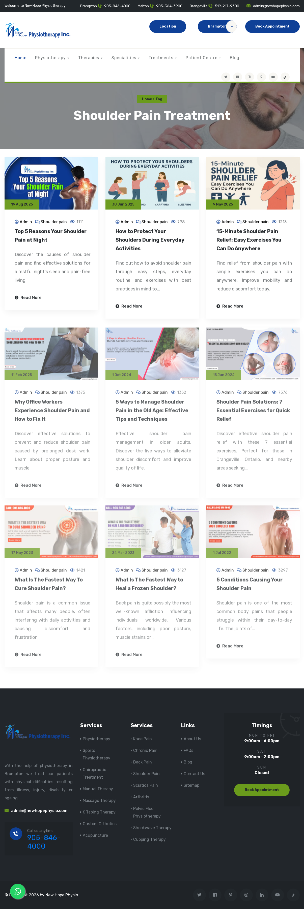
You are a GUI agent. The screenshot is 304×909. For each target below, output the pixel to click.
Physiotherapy (50, 57)
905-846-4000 (117, 6)
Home (20, 57)
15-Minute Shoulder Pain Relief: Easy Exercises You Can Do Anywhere (249, 240)
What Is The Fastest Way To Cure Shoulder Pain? (49, 586)
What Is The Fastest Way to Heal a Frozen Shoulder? (149, 586)
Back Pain (142, 762)
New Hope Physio (61, 895)
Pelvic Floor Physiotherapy (147, 812)
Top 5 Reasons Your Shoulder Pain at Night (51, 236)
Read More (28, 298)
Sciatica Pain (145, 785)
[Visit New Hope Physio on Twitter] (225, 77)
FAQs (188, 750)
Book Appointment (272, 26)
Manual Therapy (98, 788)
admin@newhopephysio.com (276, 6)
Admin (26, 222)
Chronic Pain (145, 750)
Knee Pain (142, 738)
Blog (234, 57)
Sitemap (191, 785)
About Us (192, 738)
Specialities (124, 57)
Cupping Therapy (149, 839)
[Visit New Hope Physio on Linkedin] (262, 895)
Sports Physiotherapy (96, 754)
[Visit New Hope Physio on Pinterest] (261, 77)
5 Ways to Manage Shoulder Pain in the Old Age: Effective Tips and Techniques (152, 413)
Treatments (161, 57)
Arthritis (141, 797)
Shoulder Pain (146, 773)
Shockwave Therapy (152, 827)
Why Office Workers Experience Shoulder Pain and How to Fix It (52, 413)
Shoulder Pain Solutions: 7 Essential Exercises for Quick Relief (253, 413)
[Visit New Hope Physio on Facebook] (237, 77)
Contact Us (194, 773)
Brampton (222, 26)
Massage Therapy (99, 800)
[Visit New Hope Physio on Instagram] (249, 77)
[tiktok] (285, 77)
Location (167, 26)
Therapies (88, 57)
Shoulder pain (54, 222)
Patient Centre (201, 57)
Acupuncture (95, 835)
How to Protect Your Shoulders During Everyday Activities (150, 240)
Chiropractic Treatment (94, 773)
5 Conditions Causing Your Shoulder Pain (249, 586)
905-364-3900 (169, 6)
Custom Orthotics (100, 823)
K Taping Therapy (99, 812)
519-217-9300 (227, 6)
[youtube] (273, 77)
